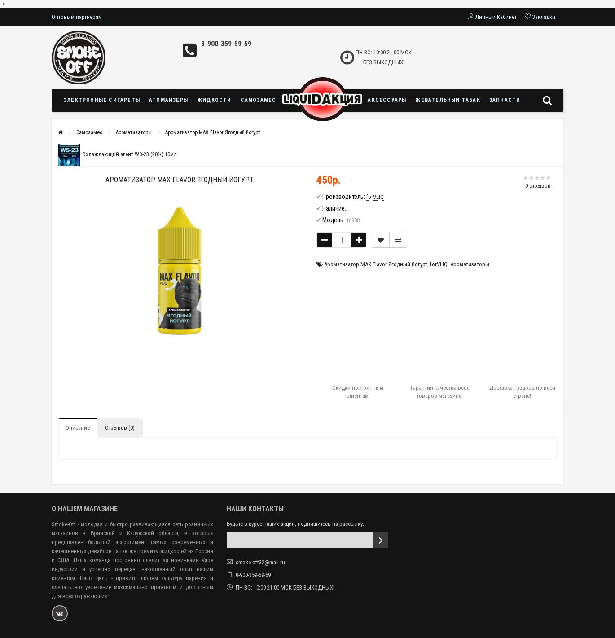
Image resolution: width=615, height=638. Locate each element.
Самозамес (259, 100)
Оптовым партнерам (77, 16)
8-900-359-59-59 (226, 44)
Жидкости (214, 100)
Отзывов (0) (120, 427)
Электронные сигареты (101, 100)
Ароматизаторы (134, 132)
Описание (78, 427)
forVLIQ (439, 264)
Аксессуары (387, 100)
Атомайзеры (168, 100)
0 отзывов (538, 185)
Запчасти (505, 100)
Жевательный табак (447, 100)
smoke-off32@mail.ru (260, 562)
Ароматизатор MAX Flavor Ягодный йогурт (212, 132)
